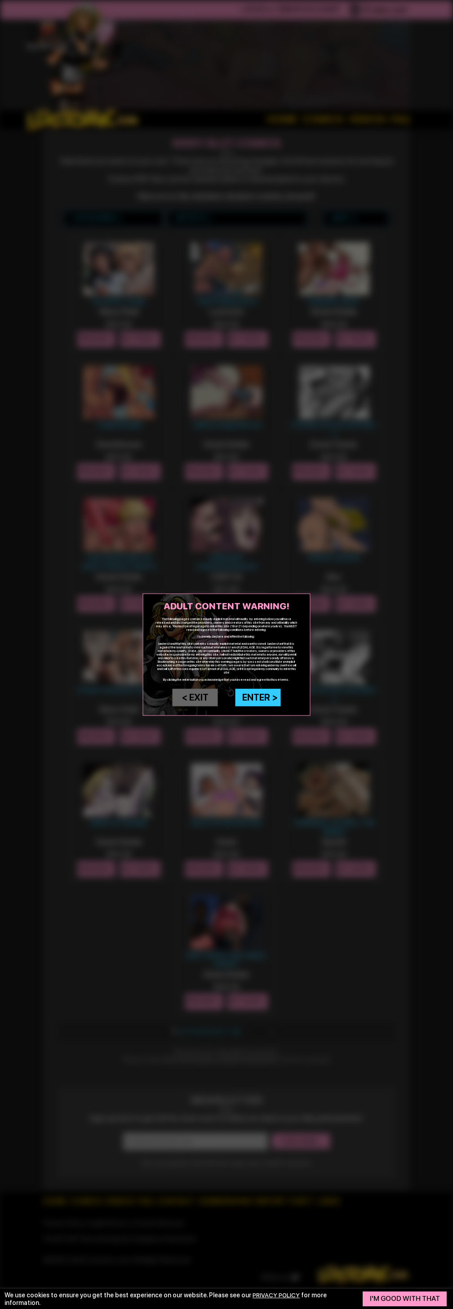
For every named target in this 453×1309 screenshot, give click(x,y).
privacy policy (277, 1295)
